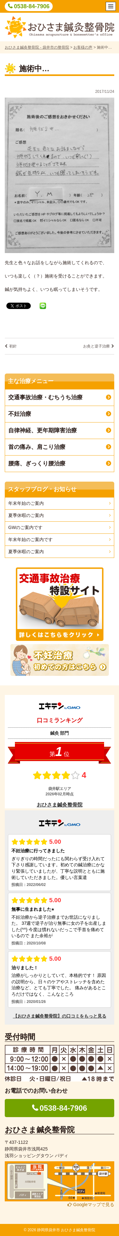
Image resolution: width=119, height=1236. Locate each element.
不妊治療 (19, 414)
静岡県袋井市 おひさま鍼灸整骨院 (66, 1230)
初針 (13, 346)
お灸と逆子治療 (96, 346)
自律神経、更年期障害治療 (42, 430)
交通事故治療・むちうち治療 (45, 397)
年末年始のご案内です (30, 539)
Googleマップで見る (91, 1204)
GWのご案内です (25, 527)
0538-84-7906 (32, 6)
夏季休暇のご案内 (26, 515)
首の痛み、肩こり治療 (36, 447)
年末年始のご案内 (26, 503)
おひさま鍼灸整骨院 (40, 1129)
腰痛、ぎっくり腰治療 (36, 463)
